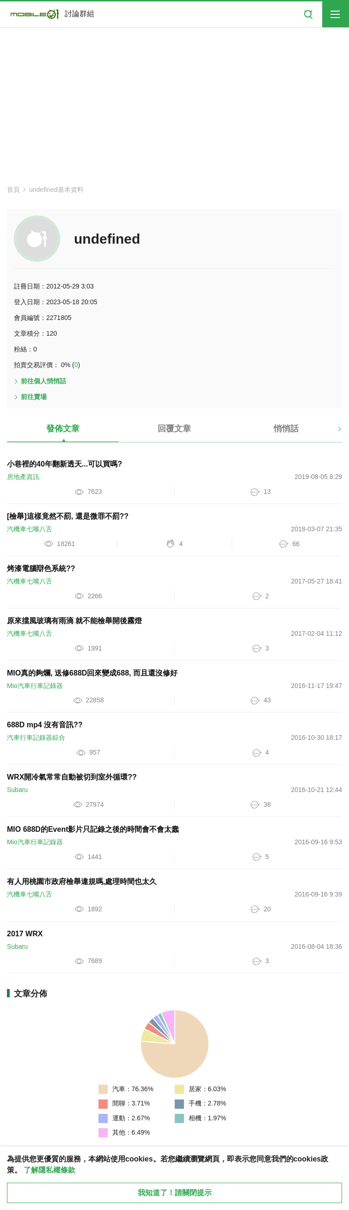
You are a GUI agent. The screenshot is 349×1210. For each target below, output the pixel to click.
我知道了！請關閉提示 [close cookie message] (175, 1193)
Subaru (17, 789)
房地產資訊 (23, 476)
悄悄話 (286, 428)
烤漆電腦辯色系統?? (41, 568)
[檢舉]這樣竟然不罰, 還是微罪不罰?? (68, 516)
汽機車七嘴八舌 (29, 529)
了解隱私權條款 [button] (49, 1170)
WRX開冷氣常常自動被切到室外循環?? (72, 777)
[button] (331, 432)
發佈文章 (63, 428)
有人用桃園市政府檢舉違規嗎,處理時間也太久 (82, 881)
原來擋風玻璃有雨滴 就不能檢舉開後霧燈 (74, 621)
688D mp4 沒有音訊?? (45, 725)
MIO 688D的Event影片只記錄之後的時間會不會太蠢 (93, 829)
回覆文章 (174, 428)
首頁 (13, 189)
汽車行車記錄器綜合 (36, 737)
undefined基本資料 (56, 189)
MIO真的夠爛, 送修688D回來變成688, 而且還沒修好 (92, 673)
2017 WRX (25, 934)
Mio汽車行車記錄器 (35, 685)
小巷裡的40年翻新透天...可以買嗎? (64, 464)
